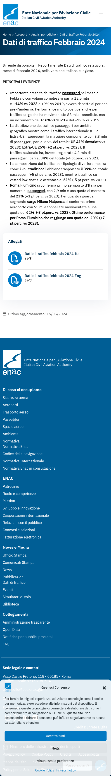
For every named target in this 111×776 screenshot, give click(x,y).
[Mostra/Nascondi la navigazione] (101, 15)
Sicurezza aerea (15, 397)
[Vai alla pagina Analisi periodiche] (43, 34)
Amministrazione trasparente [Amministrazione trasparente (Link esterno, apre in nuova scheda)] (26, 622)
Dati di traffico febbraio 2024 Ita (52, 253)
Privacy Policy (66, 770)
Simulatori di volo (17, 597)
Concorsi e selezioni (19, 530)
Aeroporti (10, 405)
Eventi (8, 589)
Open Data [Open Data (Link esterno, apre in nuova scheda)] (11, 629)
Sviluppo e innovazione (21, 508)
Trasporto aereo (15, 412)
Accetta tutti (55, 736)
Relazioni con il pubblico (22, 522)
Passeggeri (11, 419)
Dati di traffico (14, 582)
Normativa (11, 441)
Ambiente (11, 434)
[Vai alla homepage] (47, 15)
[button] (104, 687)
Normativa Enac (15, 446)
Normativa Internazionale (23, 461)
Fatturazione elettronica (22, 537)
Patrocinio (11, 486)
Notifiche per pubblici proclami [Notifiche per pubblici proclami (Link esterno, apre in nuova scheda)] (27, 636)
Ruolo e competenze (19, 493)
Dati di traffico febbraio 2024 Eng (53, 275)
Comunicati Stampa (18, 562)
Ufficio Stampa (14, 555)
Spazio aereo (13, 426)
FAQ (6, 644)
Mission (9, 501)
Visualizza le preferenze (55, 761)
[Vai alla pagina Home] (7, 34)
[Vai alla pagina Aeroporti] (21, 34)
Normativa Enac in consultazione (29, 468)
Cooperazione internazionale (26, 515)
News (7, 569)
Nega (55, 748)
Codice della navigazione (23, 454)
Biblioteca (11, 604)
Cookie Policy (44, 770)
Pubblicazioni (13, 577)
